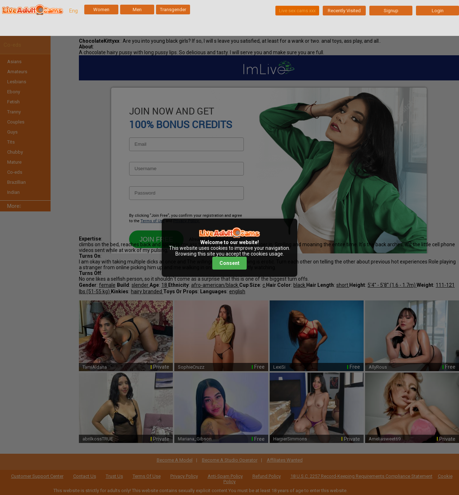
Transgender (173, 9)
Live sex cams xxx (297, 10)
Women (101, 9)
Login (438, 10)
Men (137, 9)
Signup (391, 10)
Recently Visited (344, 10)
